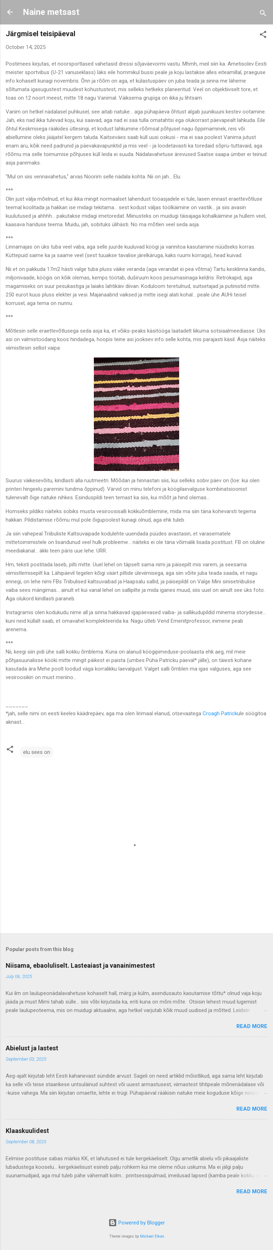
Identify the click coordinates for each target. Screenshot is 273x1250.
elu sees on (36, 752)
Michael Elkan (152, 1236)
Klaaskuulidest (27, 1130)
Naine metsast (51, 12)
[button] (263, 35)
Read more (251, 1026)
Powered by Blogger (136, 1223)
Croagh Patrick (220, 713)
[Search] (263, 14)
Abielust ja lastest (32, 1048)
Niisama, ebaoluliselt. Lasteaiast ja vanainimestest (80, 965)
